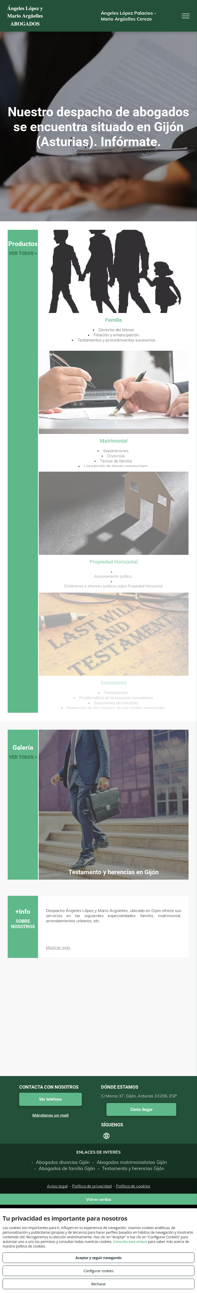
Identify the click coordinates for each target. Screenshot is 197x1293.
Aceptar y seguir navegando (98, 1257)
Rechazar (98, 1283)
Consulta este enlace (130, 1241)
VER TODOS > (23, 253)
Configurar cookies (99, 1270)
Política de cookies (133, 1186)
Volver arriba (98, 1199)
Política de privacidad (92, 1186)
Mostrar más (58, 947)
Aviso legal (57, 1186)
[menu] (185, 16)
